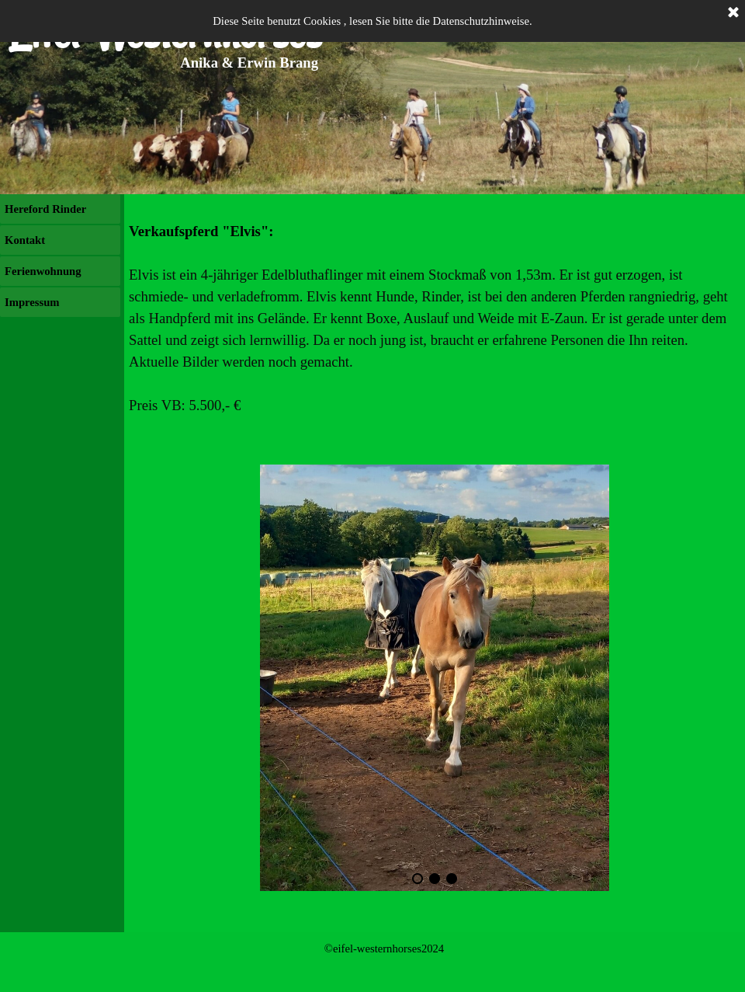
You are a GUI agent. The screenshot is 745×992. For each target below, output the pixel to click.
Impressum (32, 302)
